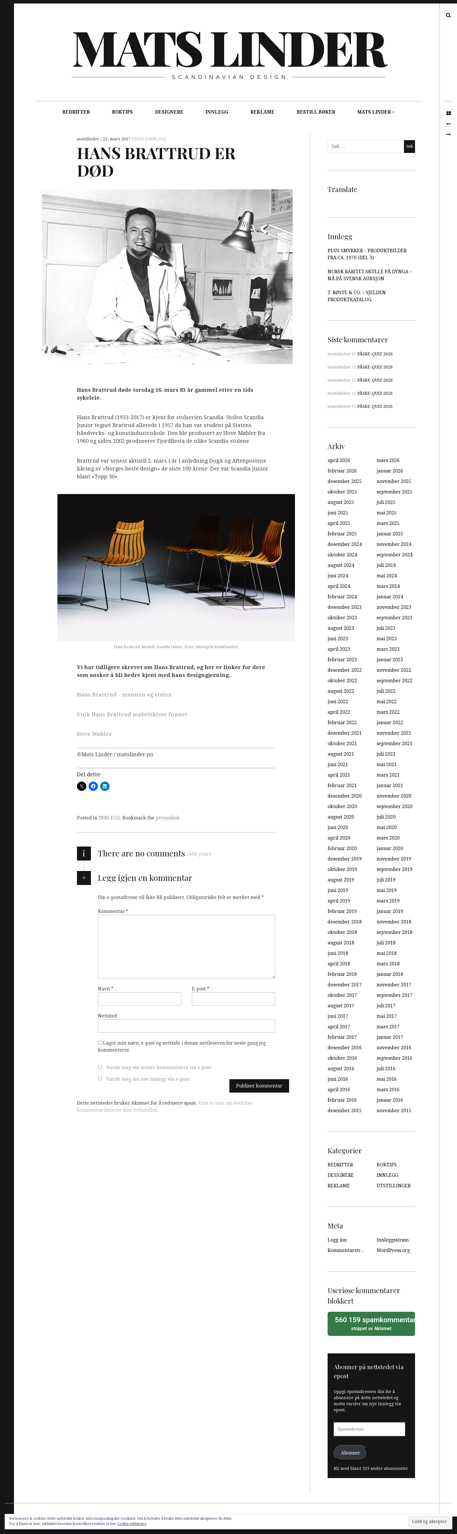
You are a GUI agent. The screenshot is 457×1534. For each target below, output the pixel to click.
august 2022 (341, 691)
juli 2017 (386, 1005)
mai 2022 (387, 701)
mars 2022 (388, 712)
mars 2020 (388, 838)
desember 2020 (345, 796)
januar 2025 (390, 534)
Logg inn (337, 1240)
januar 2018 (390, 974)
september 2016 (394, 1058)
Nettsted (107, 1016)
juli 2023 (386, 628)
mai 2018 (387, 953)
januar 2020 (390, 848)
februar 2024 (342, 597)
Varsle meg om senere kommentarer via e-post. (159, 1067)
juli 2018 (386, 943)
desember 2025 (345, 481)
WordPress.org (393, 1250)
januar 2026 (390, 471)
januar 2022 (390, 722)
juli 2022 (386, 691)
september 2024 (394, 555)
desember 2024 (345, 544)
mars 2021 (388, 775)
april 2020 (339, 838)
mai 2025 (387, 513)
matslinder (89, 139)
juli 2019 (386, 880)
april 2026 (339, 460)
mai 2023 (387, 638)
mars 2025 (388, 523)
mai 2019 (387, 890)
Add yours (199, 854)
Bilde (140, 139)
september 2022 (394, 680)
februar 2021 (342, 785)
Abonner (350, 1453)
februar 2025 (342, 534)
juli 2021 (386, 754)
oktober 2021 (342, 743)
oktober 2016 (342, 1058)
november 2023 (394, 607)
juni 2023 (338, 638)
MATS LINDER (374, 112)
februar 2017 (342, 1037)
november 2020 (394, 796)
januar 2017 (390, 1037)
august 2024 (341, 565)
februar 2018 (342, 974)
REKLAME (262, 112)
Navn (105, 989)
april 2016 (339, 1089)
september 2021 (394, 743)
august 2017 (341, 1005)
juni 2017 (338, 1016)
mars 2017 (388, 1026)
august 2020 (341, 817)
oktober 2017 (342, 995)
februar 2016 (342, 1100)
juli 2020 (386, 817)
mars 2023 (388, 649)
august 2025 (341, 502)
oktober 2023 (342, 617)
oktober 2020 (342, 806)
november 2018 (394, 922)
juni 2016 (338, 1079)
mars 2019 (388, 901)
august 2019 (341, 880)
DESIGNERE (169, 112)
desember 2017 (345, 985)
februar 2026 (342, 471)
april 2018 (339, 964)
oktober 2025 (342, 492)
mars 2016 (388, 1089)
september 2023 (394, 617)
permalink (167, 818)
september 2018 (394, 932)
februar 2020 (342, 848)
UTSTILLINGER (394, 1186)
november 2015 (394, 1110)
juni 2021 (338, 764)
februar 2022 (342, 722)
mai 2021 (387, 764)
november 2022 (394, 670)
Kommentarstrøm (348, 1250)
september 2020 (394, 806)
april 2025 (339, 523)
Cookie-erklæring (131, 1524)
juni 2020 (338, 827)
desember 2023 (345, 607)
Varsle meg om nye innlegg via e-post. (148, 1079)
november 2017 (394, 985)
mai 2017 (387, 1016)
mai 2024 (387, 576)
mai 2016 (387, 1079)
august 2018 (341, 943)
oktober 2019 (342, 869)
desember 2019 (345, 859)
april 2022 (339, 712)
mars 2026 (388, 460)
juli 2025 (386, 502)
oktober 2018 (342, 932)
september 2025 (394, 492)
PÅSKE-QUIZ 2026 (375, 354)
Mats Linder (228, 46)
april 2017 (339, 1026)
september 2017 (394, 995)
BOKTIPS (122, 112)
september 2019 (394, 869)
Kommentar (113, 911)
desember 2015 (345, 1110)
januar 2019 (390, 911)
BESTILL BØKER (316, 112)
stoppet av (373, 1323)
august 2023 (341, 628)
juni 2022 (338, 701)
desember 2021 (345, 733)
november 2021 (394, 733)
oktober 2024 (342, 555)
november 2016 (394, 1047)
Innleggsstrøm (393, 1240)
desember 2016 (345, 1047)
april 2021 (339, 775)
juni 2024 (338, 576)
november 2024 (394, 544)
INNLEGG (216, 112)
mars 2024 (388, 586)
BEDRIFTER (76, 112)
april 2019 (339, 901)
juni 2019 (338, 890)
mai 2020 (387, 827)
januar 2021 (390, 785)
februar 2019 (342, 911)
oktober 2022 (342, 680)
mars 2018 (388, 964)
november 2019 (394, 859)
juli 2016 (386, 1068)
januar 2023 (390, 659)
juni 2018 (338, 953)
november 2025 (394, 481)
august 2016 (341, 1068)
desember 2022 (345, 670)
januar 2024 (390, 597)
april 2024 (339, 586)
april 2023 (339, 649)
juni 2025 (338, 513)
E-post (200, 989)
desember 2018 (345, 922)
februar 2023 (342, 659)
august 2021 (341, 754)
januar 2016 (390, 1100)
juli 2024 (386, 565)
